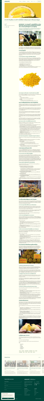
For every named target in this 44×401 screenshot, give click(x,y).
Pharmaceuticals (26, 391)
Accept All (8, 398)
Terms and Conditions (15, 398)
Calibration (25, 393)
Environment (25, 392)
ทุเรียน (31, 352)
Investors (28, 1)
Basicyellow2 (30, 350)
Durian (36, 350)
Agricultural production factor (27, 390)
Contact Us (39, 1)
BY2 (33, 350)
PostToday (21, 346)
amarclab (23, 350)
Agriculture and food (26, 389)
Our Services (23, 1)
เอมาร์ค (34, 352)
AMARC (7, 1)
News (5, 24)
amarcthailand (26, 350)
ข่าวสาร (26, 352)
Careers (35, 394)
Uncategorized (6, 25)
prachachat (21, 348)
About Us (20, 1)
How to (32, 1)
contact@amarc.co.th (36, 383)
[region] (8, 396)
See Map (25, 386)
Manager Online (22, 347)
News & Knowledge (36, 392)
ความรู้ (28, 352)
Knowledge (20, 352)
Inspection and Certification (27, 394)
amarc (20, 350)
